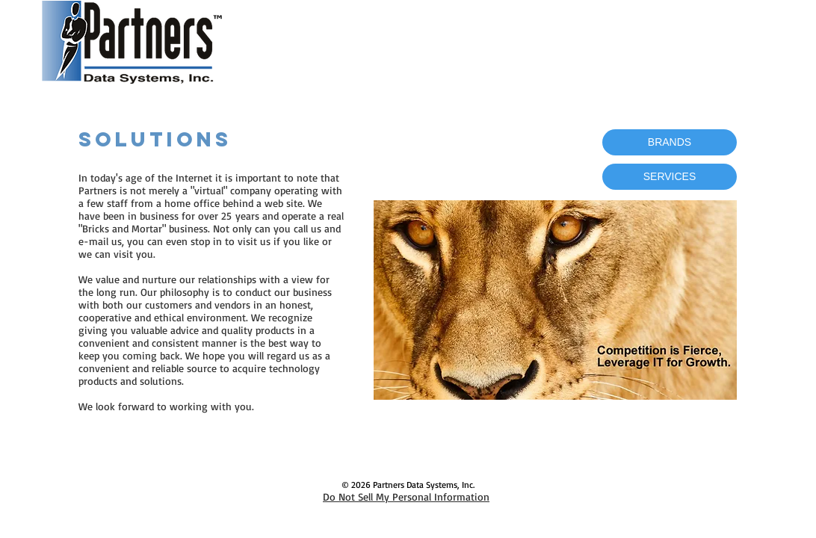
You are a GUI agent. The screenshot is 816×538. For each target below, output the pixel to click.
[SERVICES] (669, 177)
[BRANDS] (669, 142)
